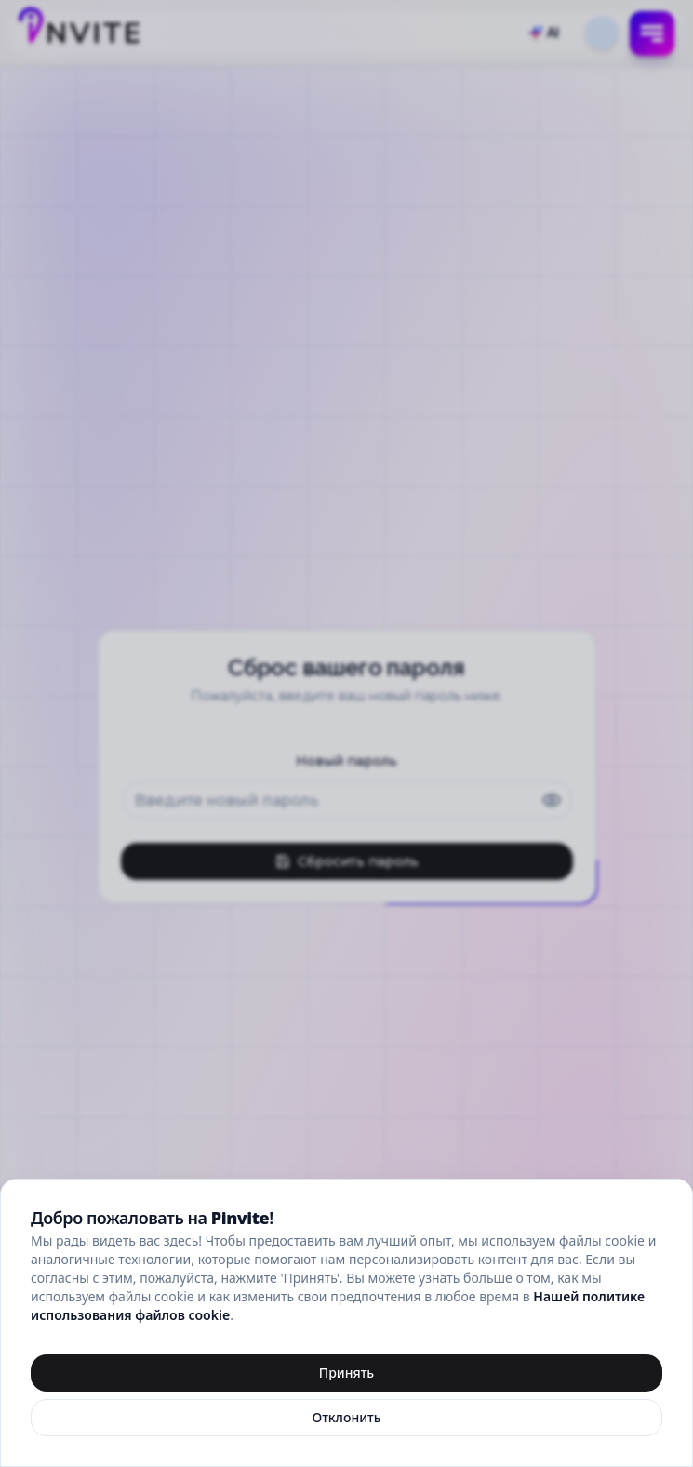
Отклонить (346, 1417)
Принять (346, 1372)
